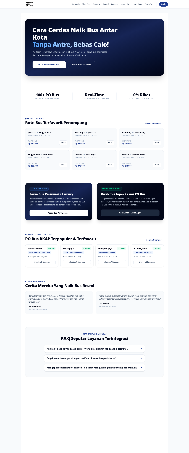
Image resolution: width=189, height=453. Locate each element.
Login (163, 4)
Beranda (76, 4)
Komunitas (125, 4)
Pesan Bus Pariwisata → (59, 213)
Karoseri (114, 4)
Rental (106, 4)
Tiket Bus (86, 4)
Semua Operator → (155, 240)
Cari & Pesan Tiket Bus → (49, 64)
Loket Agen (138, 4)
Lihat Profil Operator (42, 262)
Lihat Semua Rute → (154, 123)
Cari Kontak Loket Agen (130, 212)
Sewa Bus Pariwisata (81, 64)
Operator (97, 4)
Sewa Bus (149, 4)
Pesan (63, 143)
